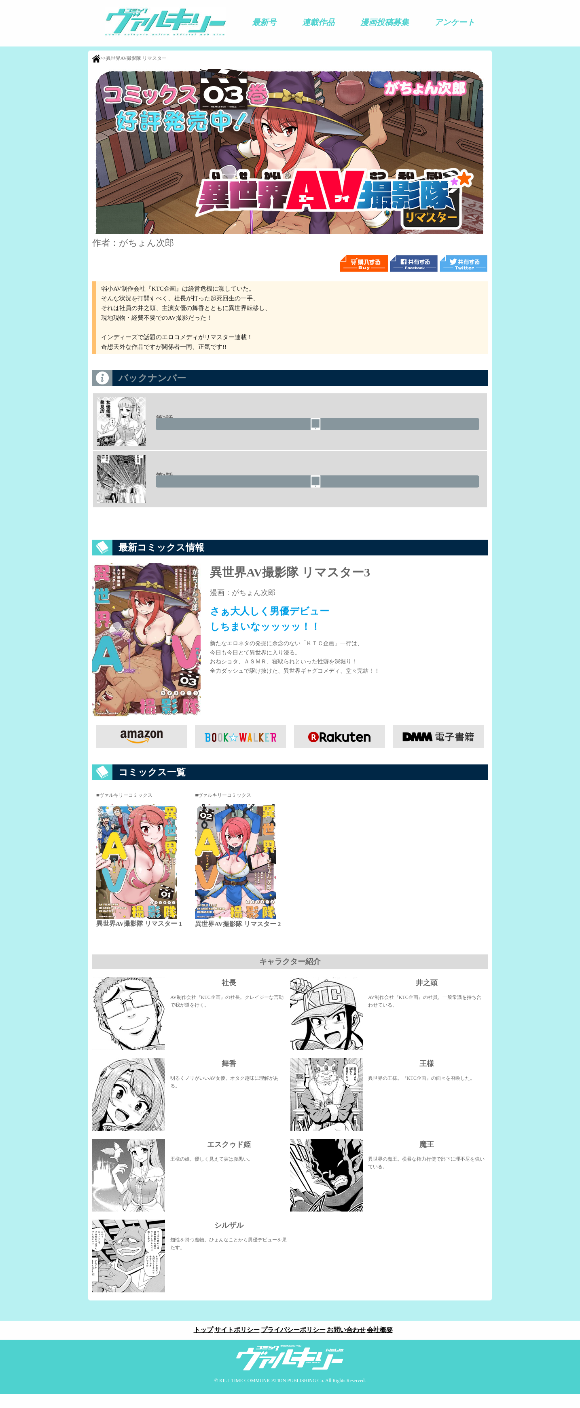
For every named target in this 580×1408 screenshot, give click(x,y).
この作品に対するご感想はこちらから (290, 530)
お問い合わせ (349, 1343)
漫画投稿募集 (384, 22)
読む (437, 430)
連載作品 (318, 22)
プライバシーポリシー (293, 1343)
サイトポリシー (233, 1343)
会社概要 (386, 1343)
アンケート (454, 22)
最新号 (264, 22)
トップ (197, 1343)
